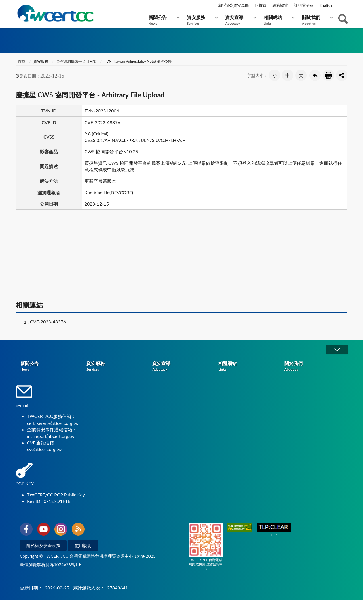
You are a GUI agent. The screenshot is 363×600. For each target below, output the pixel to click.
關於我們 (316, 20)
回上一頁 (315, 75)
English (325, 5)
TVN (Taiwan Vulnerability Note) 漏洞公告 (138, 61)
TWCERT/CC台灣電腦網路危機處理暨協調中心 (206, 546)
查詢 (343, 19)
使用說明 (83, 545)
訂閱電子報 (304, 5)
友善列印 (328, 75)
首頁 (21, 61)
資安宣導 (239, 20)
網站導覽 (280, 5)
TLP (274, 530)
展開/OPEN (337, 349)
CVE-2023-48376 (48, 321)
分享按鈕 (341, 75)
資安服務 (201, 20)
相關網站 (278, 20)
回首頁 (261, 5)
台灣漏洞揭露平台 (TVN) (76, 61)
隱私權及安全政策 (43, 545)
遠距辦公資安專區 (233, 5)
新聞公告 (163, 20)
